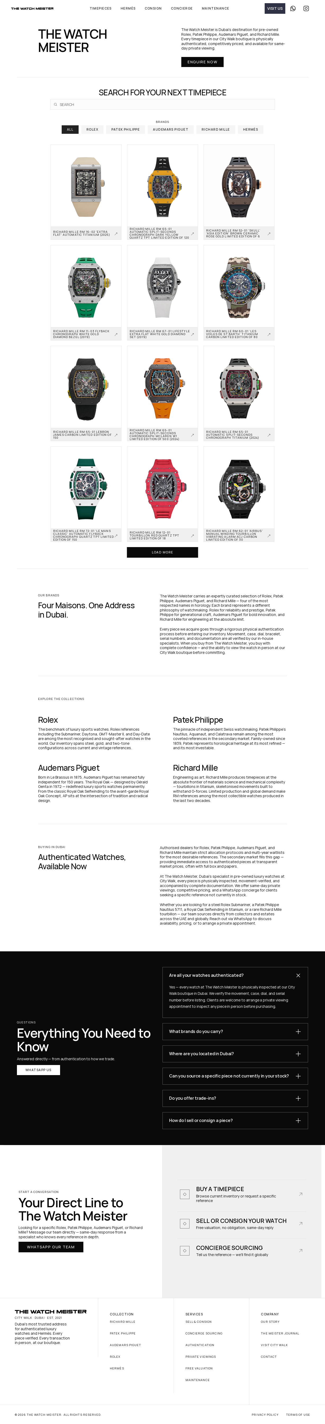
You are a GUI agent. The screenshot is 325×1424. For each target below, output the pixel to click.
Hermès (117, 1368)
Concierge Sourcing (204, 1333)
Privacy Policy (265, 1415)
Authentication (200, 1345)
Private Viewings (201, 1357)
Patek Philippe (123, 1333)
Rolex (115, 1357)
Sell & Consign (199, 1322)
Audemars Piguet (125, 1345)
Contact (269, 1357)
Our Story (270, 1322)
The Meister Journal (280, 1333)
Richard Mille (123, 1322)
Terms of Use (298, 1415)
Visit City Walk (274, 1345)
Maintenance (198, 1380)
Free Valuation (199, 1368)
